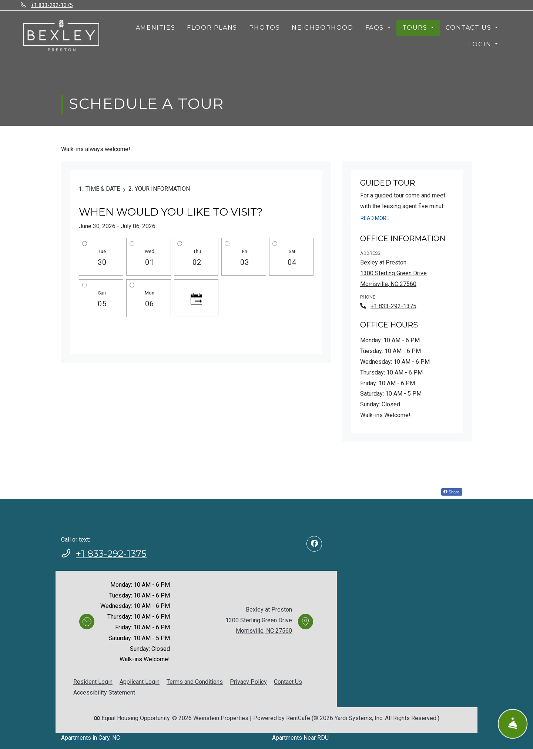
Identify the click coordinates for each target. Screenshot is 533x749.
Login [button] (480, 44)
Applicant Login (140, 681)
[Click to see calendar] (196, 298)
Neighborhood (322, 27)
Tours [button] (416, 27)
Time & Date (103, 188)
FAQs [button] (375, 27)
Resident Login (93, 681)
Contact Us (288, 681)
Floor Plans (212, 27)
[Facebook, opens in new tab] (314, 543)
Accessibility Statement (104, 692)
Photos (264, 27)
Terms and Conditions (195, 681)
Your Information (162, 188)
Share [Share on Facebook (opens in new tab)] (451, 492)
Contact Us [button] (469, 27)
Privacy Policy (248, 681)
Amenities (155, 27)
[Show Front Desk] (512, 724)
